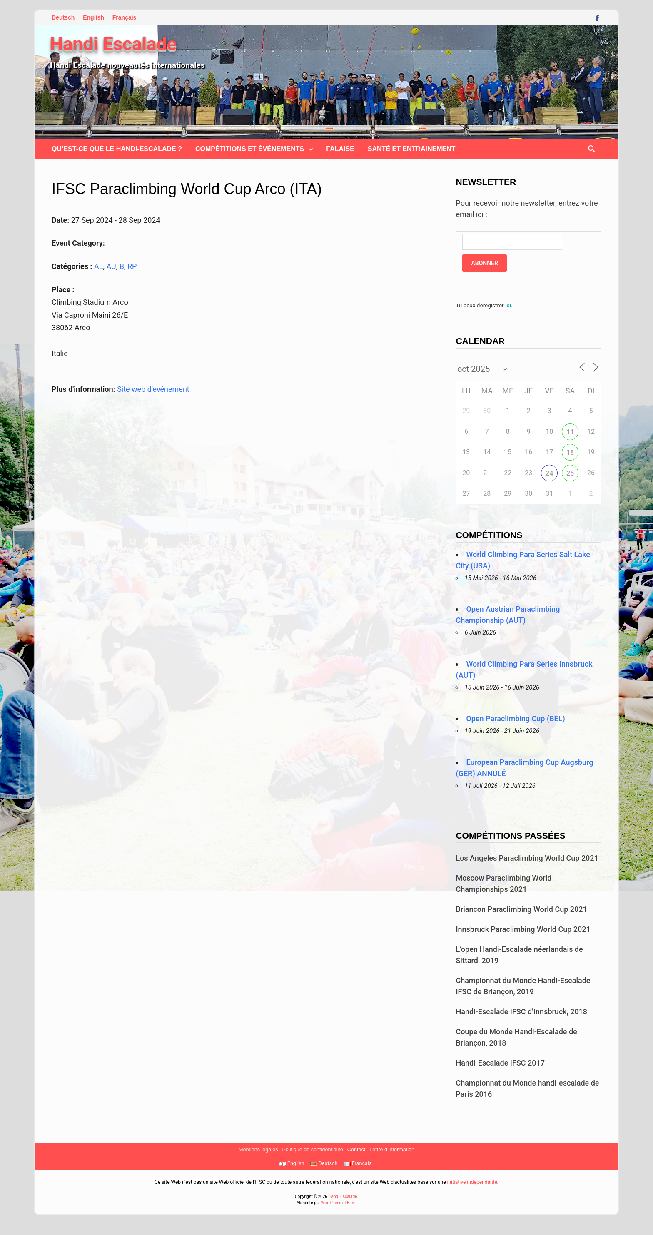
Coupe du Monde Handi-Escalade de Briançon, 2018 (516, 1037)
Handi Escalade (113, 44)
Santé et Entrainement (412, 148)
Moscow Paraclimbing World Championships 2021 (503, 884)
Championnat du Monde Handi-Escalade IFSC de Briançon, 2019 (523, 986)
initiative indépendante (472, 1182)
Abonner (484, 263)
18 (570, 452)
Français (124, 17)
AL (98, 266)
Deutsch (63, 17)
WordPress (331, 1202)
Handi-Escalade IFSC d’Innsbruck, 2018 (521, 1011)
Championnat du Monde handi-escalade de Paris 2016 (527, 1088)
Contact (356, 1150)
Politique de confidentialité (312, 1150)
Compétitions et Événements (249, 148)
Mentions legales (258, 1150)
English (93, 17)
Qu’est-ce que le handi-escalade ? (117, 148)
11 (570, 432)
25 (570, 473)
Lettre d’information (391, 1150)
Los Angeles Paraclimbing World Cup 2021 (527, 858)
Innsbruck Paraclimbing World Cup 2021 (523, 929)
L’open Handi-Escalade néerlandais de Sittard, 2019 (519, 955)
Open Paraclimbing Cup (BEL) (515, 718)
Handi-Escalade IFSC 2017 (500, 1062)
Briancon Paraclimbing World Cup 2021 (521, 909)
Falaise (340, 148)
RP (132, 266)
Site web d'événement (153, 389)
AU (111, 266)
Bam (351, 1202)
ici (508, 305)
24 (549, 473)
